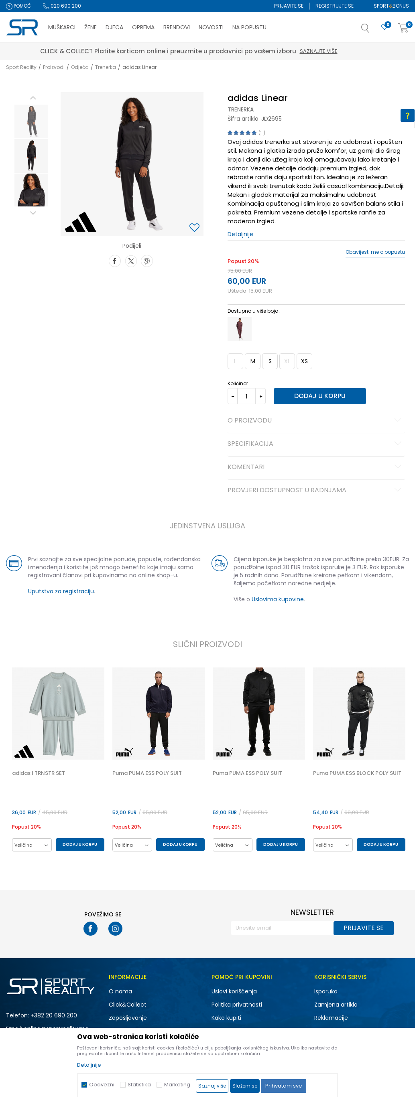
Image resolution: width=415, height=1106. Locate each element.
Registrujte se (334, 5)
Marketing (177, 1084)
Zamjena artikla (336, 1005)
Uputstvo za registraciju (61, 591)
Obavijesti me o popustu (375, 252)
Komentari (315, 467)
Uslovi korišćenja (234, 991)
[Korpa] (403, 28)
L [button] (235, 361)
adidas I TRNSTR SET (38, 773)
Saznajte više (337, 51)
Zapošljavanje (128, 1018)
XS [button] (304, 361)
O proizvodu (315, 421)
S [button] (269, 361)
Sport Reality (21, 67)
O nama (120, 991)
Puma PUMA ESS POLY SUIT (146, 773)
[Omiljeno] (384, 27)
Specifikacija (315, 444)
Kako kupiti (226, 1018)
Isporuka (326, 991)
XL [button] (287, 361)
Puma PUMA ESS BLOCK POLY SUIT (357, 773)
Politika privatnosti (237, 1005)
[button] (373, 30)
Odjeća (80, 67)
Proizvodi (54, 67)
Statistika (139, 1084)
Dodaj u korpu (319, 395)
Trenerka (105, 67)
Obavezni (101, 1084)
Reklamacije (331, 1018)
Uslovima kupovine (277, 599)
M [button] (252, 361)
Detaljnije (240, 234)
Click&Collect (127, 1005)
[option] (31, 121)
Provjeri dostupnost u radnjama (315, 491)
